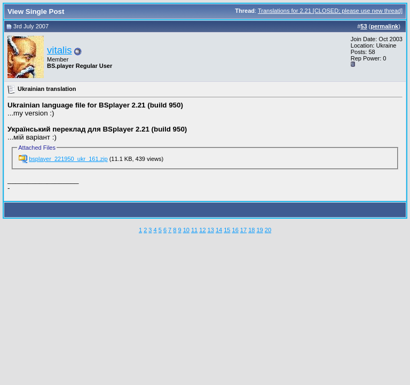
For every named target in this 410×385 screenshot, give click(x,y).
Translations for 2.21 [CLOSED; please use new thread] (330, 10)
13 (211, 230)
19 (259, 230)
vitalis (59, 50)
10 (186, 230)
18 (251, 230)
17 (243, 230)
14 (219, 230)
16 (235, 230)
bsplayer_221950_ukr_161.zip (68, 159)
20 (268, 230)
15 (227, 230)
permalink (384, 26)
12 (202, 230)
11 (194, 230)
